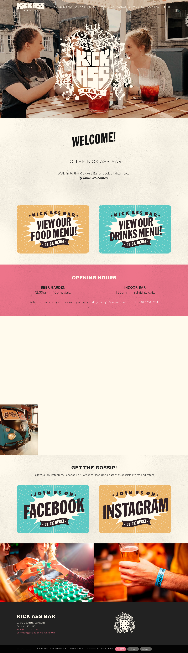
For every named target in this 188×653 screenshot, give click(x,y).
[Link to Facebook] (164, 6)
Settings (146, 649)
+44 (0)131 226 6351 (27, 629)
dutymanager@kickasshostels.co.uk (114, 302)
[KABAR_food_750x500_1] (53, 229)
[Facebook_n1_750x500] (53, 509)
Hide (133, 649)
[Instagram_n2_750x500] (135, 509)
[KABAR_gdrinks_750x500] (135, 229)
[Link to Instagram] (169, 6)
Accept (120, 649)
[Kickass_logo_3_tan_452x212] (31, 6)
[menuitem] (63, 6)
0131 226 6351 (149, 302)
